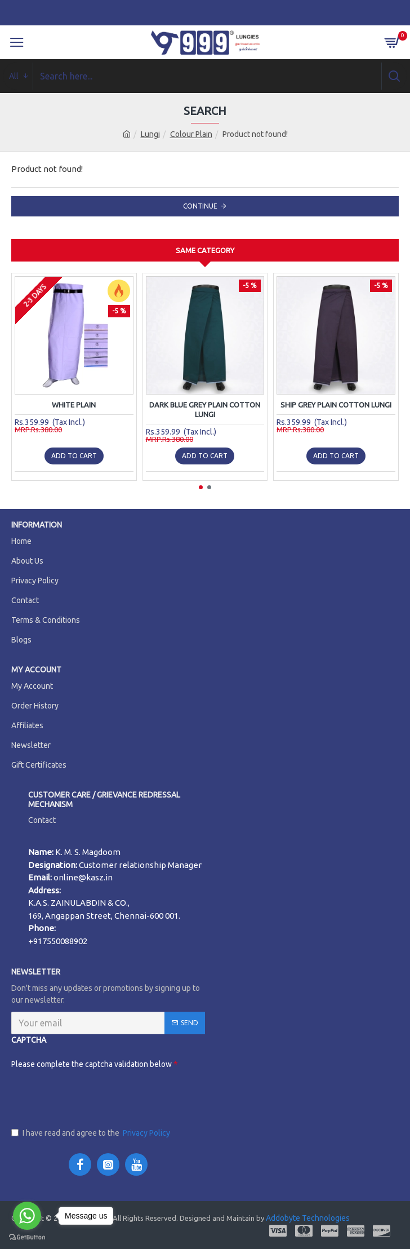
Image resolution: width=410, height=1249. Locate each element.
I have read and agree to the (91, 1133)
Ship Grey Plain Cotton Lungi (335, 405)
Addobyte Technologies (307, 1218)
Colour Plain (191, 134)
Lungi (150, 134)
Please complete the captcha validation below (53, 1064)
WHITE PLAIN (74, 405)
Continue (200, 206)
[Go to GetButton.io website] (27, 1237)
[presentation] (96, 1095)
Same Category (205, 250)
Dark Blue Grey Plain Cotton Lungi (204, 409)
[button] (201, 487)
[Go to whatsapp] (27, 1216)
